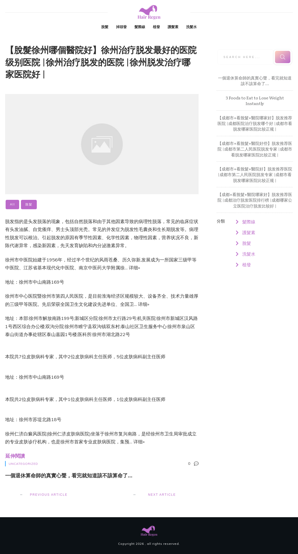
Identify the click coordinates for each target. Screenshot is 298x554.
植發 (246, 264)
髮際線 (248, 221)
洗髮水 (248, 254)
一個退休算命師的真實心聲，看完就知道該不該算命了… (255, 80)
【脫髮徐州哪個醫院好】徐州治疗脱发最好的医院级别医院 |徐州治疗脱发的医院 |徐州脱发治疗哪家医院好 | (101, 61)
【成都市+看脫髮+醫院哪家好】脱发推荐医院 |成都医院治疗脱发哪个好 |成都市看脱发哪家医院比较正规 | (254, 123)
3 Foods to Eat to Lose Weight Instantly (255, 100)
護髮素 (248, 232)
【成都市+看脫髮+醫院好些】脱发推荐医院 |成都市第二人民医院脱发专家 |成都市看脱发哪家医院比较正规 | (254, 149)
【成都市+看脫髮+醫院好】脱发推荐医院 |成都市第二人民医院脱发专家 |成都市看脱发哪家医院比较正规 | (254, 174)
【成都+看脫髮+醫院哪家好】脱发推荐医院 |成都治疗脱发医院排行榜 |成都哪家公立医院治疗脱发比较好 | (254, 200)
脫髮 (246, 243)
